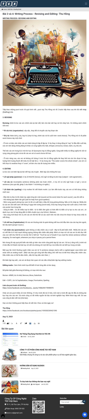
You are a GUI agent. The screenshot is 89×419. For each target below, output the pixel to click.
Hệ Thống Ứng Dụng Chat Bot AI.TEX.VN (35, 334)
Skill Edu (10, 9)
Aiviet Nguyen (36, 384)
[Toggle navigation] (86, 4)
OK (82, 402)
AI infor (23, 336)
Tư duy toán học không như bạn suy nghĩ (35, 382)
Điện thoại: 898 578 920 (14, 409)
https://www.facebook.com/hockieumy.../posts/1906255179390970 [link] (28, 288)
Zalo (34, 398)
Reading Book (17, 9)
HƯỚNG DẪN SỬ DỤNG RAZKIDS (32, 366)
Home (4, 9)
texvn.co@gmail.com (14, 413)
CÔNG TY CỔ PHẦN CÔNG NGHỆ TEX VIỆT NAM (38, 350)
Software (24, 352)
